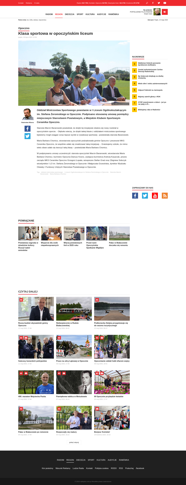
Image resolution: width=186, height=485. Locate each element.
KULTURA (90, 14)
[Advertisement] (83, 191)
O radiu (36, 3)
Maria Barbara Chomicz (58, 174)
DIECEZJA (69, 14)
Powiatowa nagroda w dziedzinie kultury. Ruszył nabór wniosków (28, 238)
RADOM (49, 14)
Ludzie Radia (78, 468)
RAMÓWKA (113, 14)
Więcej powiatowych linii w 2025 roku (74, 236)
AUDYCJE (101, 14)
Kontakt (20, 3)
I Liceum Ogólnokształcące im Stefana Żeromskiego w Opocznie (86, 172)
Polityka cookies (102, 468)
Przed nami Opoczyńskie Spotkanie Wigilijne (96, 237)
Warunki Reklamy (63, 468)
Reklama (29, 3)
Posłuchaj (129, 468)
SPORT (80, 14)
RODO (114, 468)
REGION (59, 14)
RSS (121, 468)
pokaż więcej (74, 442)
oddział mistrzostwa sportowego (52, 172)
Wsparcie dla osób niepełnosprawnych (51, 236)
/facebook (140, 468)
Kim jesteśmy (47, 468)
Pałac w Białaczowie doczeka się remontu (119, 236)
